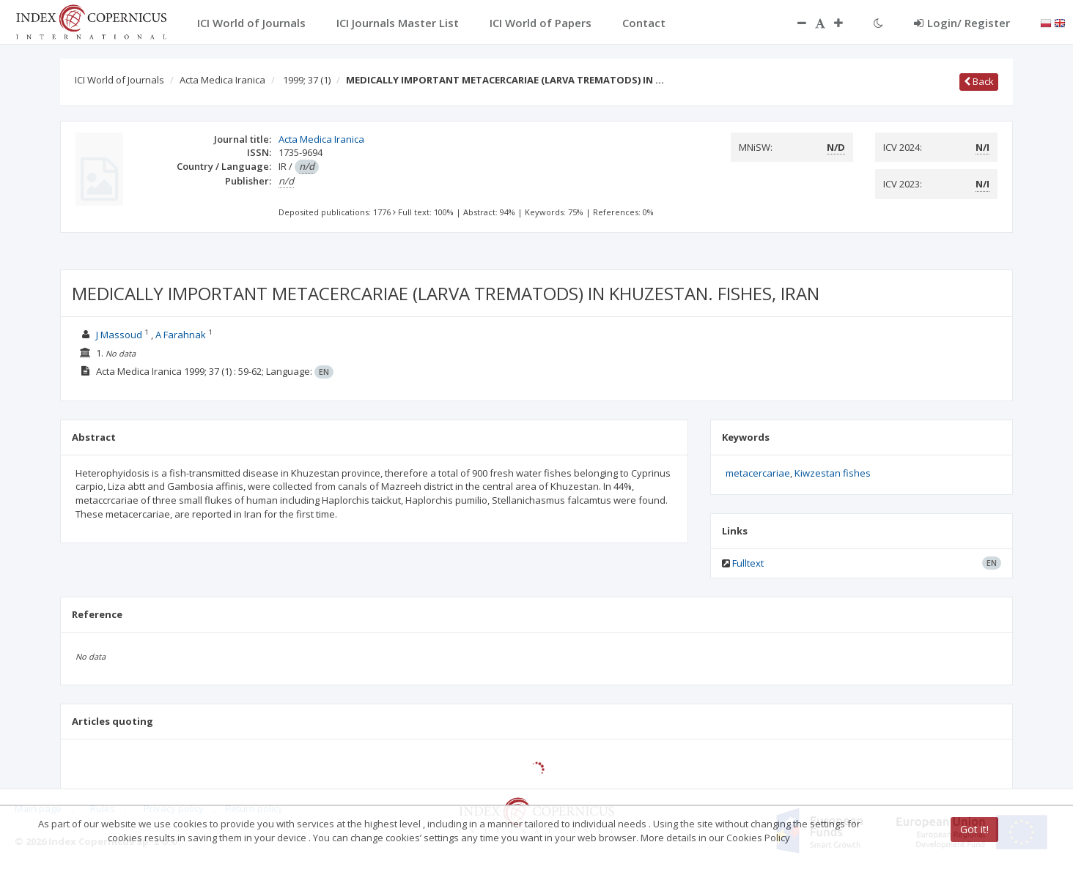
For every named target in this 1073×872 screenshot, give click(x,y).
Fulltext (748, 563)
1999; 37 (307, 79)
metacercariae (758, 473)
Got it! (974, 829)
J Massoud (119, 334)
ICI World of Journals (119, 79)
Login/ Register (962, 22)
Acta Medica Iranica (222, 79)
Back (979, 81)
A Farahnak (180, 334)
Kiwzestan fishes (832, 473)
